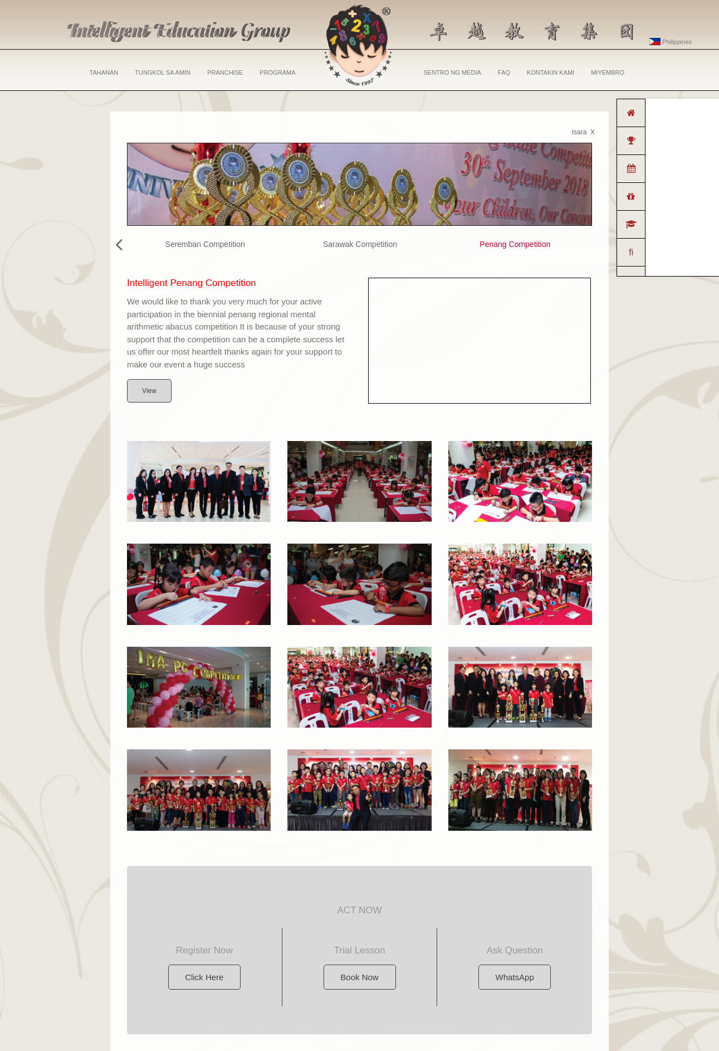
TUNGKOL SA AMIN (162, 72)
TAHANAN (104, 72)
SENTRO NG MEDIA (452, 72)
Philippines (670, 41)
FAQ (504, 72)
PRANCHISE (225, 72)
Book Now (359, 977)
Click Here (204, 977)
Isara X (583, 132)
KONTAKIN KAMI (550, 72)
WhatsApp (515, 977)
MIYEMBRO (607, 72)
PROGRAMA (277, 72)
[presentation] (118, 244)
